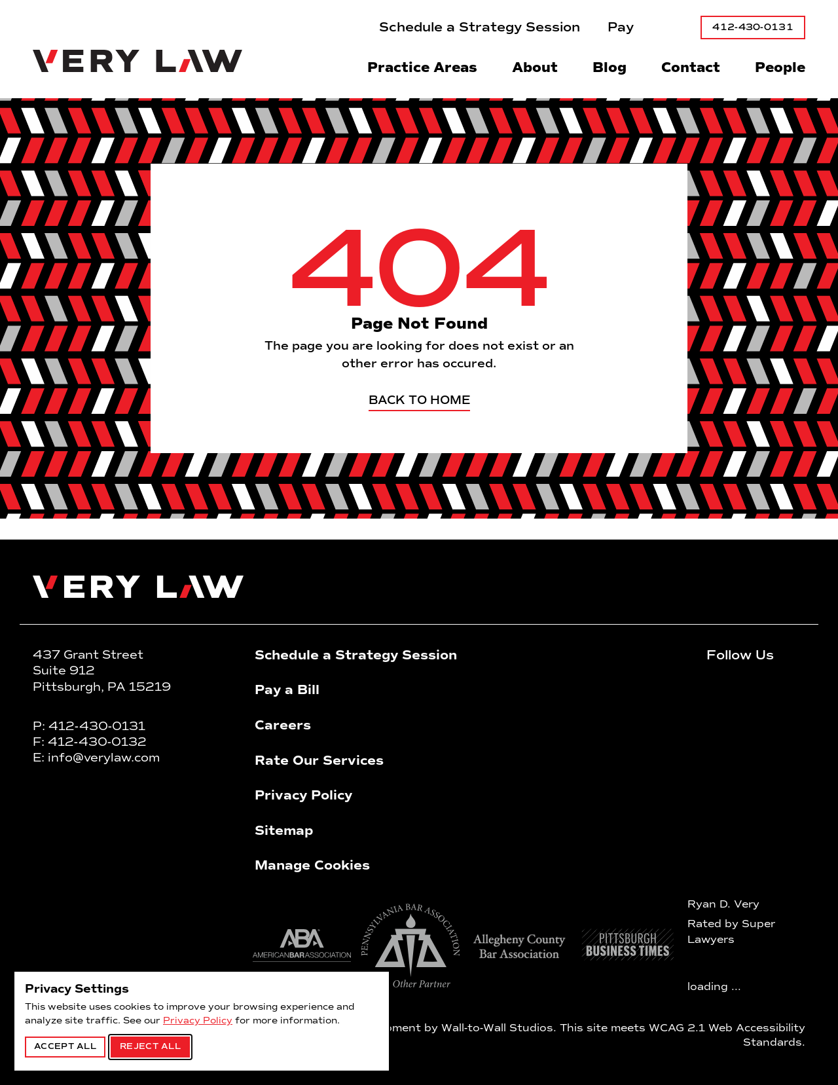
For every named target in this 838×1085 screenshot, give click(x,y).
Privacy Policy (197, 1020)
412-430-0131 (752, 27)
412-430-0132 (97, 742)
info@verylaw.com (104, 757)
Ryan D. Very (723, 904)
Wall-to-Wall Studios (497, 1027)
